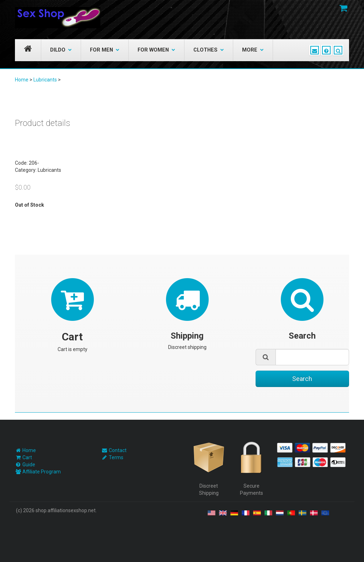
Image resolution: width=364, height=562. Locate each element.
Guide (28, 464)
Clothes (208, 50)
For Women (156, 50)
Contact (118, 450)
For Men (104, 50)
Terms (116, 457)
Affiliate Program (41, 471)
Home (21, 80)
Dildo (61, 50)
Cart (27, 457)
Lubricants (45, 80)
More (253, 50)
